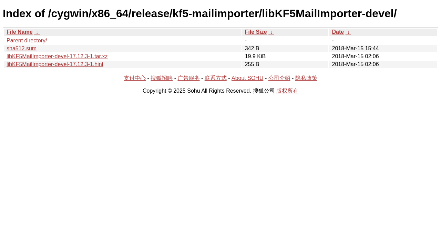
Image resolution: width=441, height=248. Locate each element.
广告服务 (189, 78)
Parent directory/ (27, 40)
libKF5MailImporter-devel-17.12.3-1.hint (55, 64)
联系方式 (216, 78)
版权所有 (287, 91)
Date (338, 32)
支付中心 (135, 78)
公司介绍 (279, 78)
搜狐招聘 (162, 78)
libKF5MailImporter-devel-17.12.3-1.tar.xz (57, 56)
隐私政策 (306, 78)
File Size (256, 32)
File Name (20, 32)
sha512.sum (22, 48)
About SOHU (247, 78)
